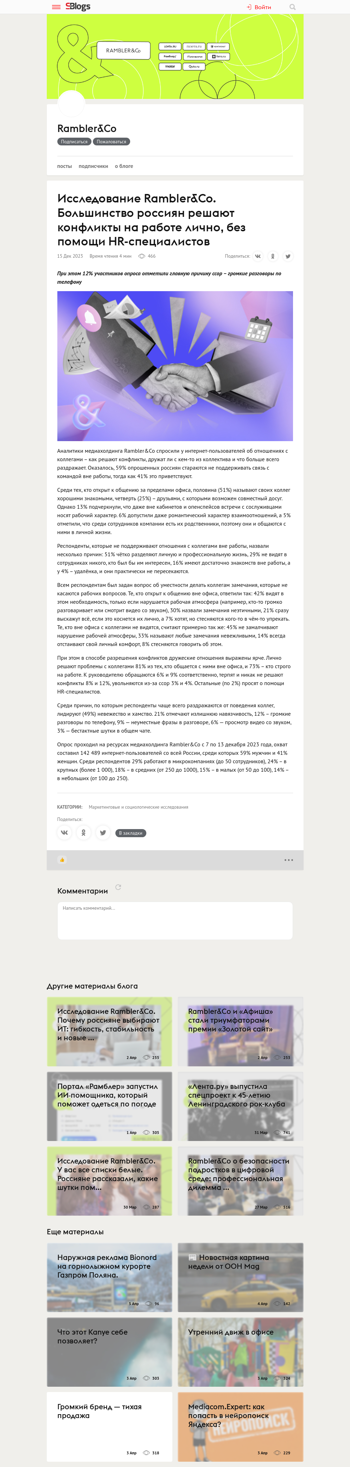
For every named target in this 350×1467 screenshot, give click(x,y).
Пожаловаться (111, 141)
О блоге (124, 165)
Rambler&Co (86, 129)
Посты (64, 165)
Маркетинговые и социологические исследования (139, 807)
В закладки (130, 833)
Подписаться (74, 141)
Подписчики (93, 165)
